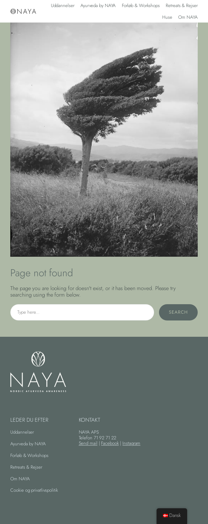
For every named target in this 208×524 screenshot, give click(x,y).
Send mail (88, 443)
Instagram (131, 443)
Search (178, 312)
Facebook (110, 443)
